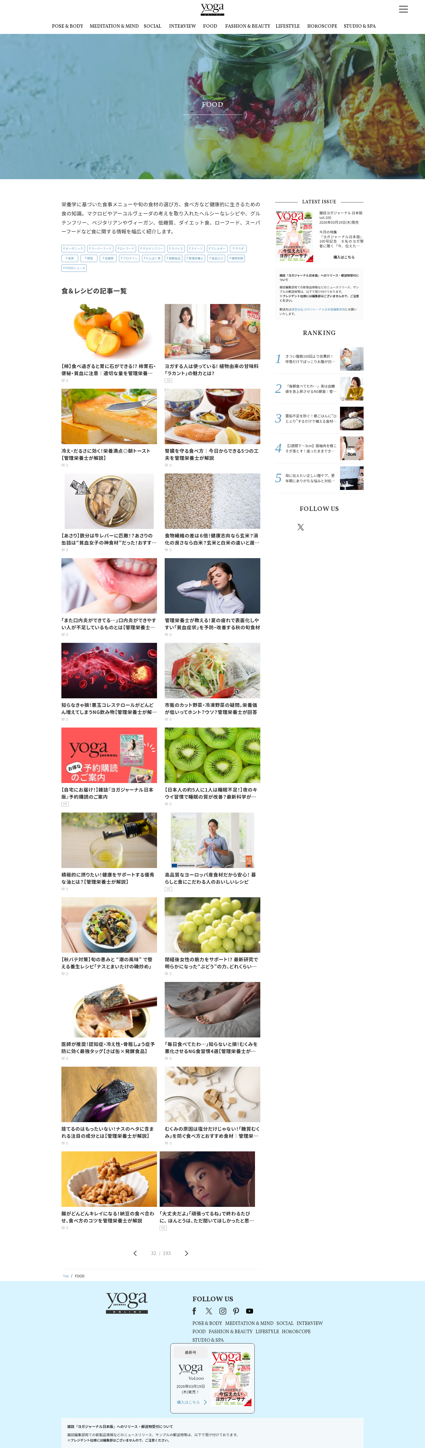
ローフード (127, 248)
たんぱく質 (153, 258)
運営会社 (270, 1432)
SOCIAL (152, 26)
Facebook (284, 527)
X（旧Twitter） (154, 1311)
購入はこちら (344, 256)
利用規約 (173, 1432)
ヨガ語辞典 (317, 1432)
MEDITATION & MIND (114, 26)
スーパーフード (101, 248)
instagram (318, 527)
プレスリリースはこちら (141, 1432)
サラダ (239, 248)
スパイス (177, 248)
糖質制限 (237, 258)
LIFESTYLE (288, 26)
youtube (194, 1311)
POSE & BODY (67, 26)
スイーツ (197, 248)
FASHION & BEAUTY (247, 26)
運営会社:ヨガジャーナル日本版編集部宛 (318, 309)
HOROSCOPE (322, 26)
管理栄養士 (196, 258)
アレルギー (218, 248)
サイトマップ (292, 1432)
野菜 (90, 258)
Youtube (353, 527)
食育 (71, 258)
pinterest (336, 527)
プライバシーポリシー (203, 1432)
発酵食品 (175, 258)
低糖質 (109, 258)
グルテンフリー (153, 248)
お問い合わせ (106, 1432)
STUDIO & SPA (360, 26)
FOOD (210, 26)
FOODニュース (75, 268)
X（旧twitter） (301, 527)
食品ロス (217, 258)
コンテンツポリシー (242, 1432)
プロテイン (130, 258)
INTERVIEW (182, 26)
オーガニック (74, 248)
